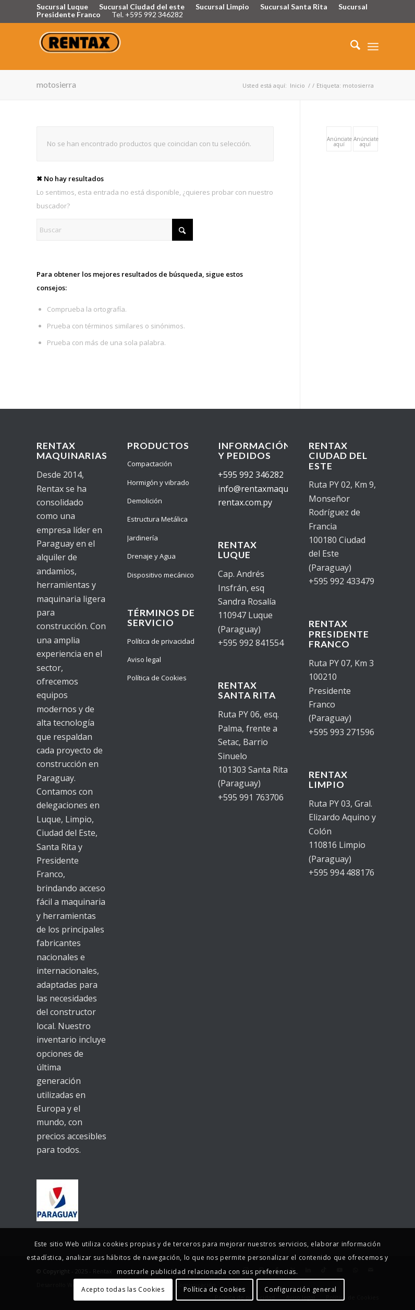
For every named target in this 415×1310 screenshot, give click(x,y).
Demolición (144, 500)
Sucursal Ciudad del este (142, 6)
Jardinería (142, 537)
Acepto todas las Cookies (122, 1289)
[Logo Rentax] (81, 46)
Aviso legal (144, 659)
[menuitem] (350, 46)
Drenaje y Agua (151, 556)
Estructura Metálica (157, 519)
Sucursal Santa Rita (293, 6)
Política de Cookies (157, 677)
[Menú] (373, 46)
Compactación (149, 463)
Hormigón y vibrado (158, 482)
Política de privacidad (160, 641)
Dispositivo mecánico (160, 575)
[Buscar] (350, 46)
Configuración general (300, 1289)
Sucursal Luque (62, 6)
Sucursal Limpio (222, 6)
